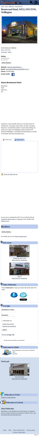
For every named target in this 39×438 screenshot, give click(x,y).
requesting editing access (8, 219)
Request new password (9, 326)
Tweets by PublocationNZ (8, 397)
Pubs (6, 6)
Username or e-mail (8, 309)
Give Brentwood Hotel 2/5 (3, 58)
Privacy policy (30, 430)
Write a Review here (21, 236)
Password (5, 315)
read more (14, 353)
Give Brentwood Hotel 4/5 (7, 58)
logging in (20, 219)
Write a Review (6, 62)
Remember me (7, 320)
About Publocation (19, 430)
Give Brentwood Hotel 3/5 (5, 58)
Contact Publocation (19, 432)
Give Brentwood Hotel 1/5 (2, 58)
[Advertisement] (20, 102)
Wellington (11, 6)
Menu (36, 2)
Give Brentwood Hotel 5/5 (8, 58)
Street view (20, 139)
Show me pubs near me (10, 174)
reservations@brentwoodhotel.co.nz (17, 69)
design (36, 434)
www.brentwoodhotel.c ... (15, 67)
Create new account (8, 324)
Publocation (8, 139)
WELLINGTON (18, 6)
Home (2, 6)
